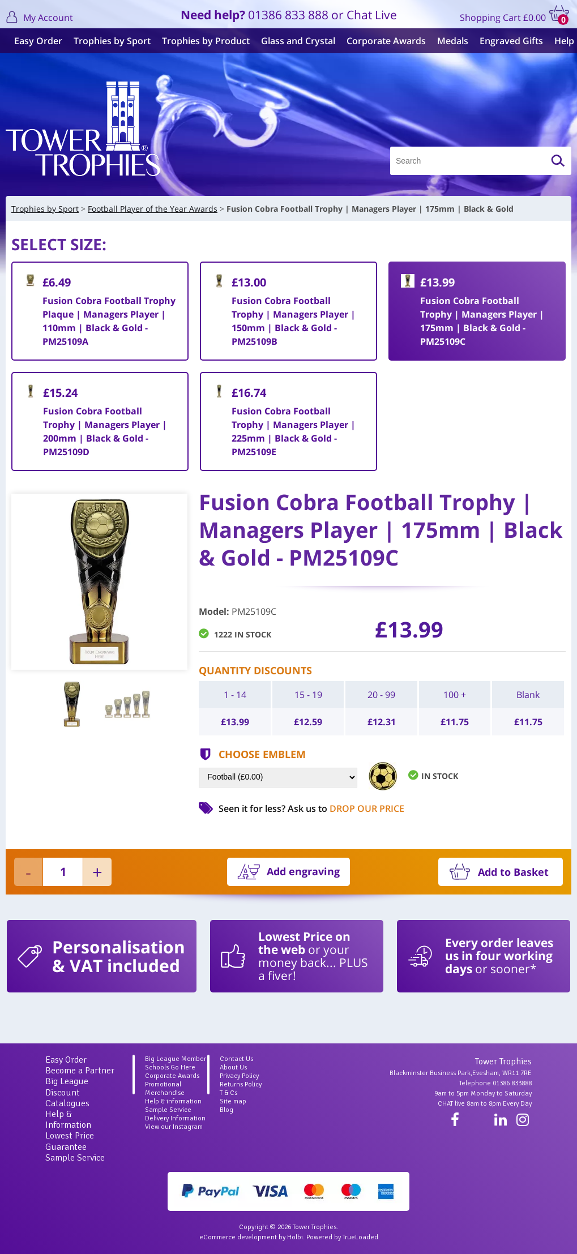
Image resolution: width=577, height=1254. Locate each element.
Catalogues (67, 1103)
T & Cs (228, 1093)
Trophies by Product (203, 41)
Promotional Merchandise (165, 1088)
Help (561, 41)
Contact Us (236, 1059)
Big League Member (175, 1059)
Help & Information (68, 1120)
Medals (449, 41)
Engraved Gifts (508, 41)
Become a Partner (79, 1070)
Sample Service (75, 1157)
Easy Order (35, 41)
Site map (233, 1101)
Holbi (295, 1237)
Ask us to (346, 808)
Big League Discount (66, 1087)
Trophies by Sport (109, 41)
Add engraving (303, 871)
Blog (226, 1110)
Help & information (173, 1101)
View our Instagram (174, 1127)
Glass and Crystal (295, 41)
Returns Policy (241, 1084)
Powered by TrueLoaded (342, 1237)
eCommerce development (238, 1237)
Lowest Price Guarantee (69, 1141)
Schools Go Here (170, 1067)
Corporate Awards (383, 41)
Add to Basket (513, 872)
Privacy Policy (239, 1076)
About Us (233, 1067)
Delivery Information (175, 1118)
